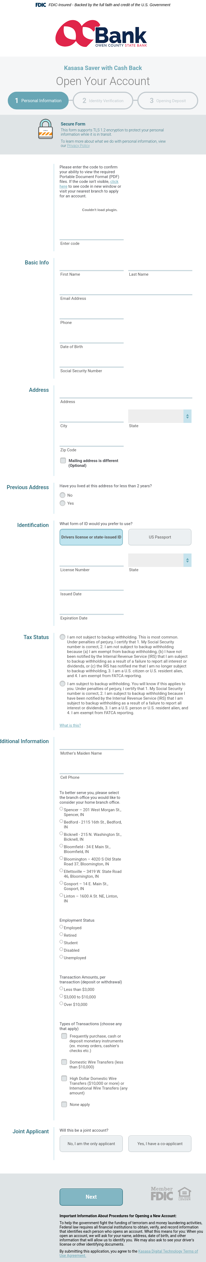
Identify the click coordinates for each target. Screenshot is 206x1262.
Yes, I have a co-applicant (159, 1143)
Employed (73, 927)
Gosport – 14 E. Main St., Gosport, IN (86, 886)
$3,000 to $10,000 (80, 997)
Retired (70, 935)
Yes (70, 503)
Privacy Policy (78, 145)
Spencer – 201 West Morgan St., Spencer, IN (92, 812)
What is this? (70, 725)
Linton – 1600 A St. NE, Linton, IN (91, 898)
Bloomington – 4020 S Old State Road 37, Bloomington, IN (92, 861)
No (69, 495)
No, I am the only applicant (91, 1143)
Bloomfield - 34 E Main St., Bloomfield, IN (87, 849)
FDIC (161, 1193)
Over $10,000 (75, 1004)
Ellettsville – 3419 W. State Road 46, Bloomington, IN (93, 874)
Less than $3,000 (79, 989)
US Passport (160, 537)
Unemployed (75, 957)
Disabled (71, 950)
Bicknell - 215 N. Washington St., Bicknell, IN (93, 837)
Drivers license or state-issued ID (91, 537)
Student (71, 942)
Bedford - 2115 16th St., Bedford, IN (93, 824)
